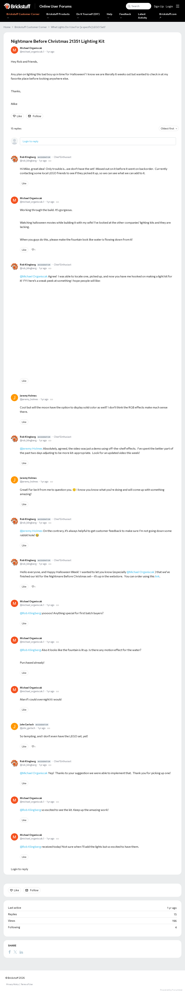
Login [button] (169, 6)
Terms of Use (27, 984)
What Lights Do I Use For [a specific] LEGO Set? (78, 27)
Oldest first (167, 128)
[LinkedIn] (21, 952)
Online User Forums (55, 6)
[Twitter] (15, 952)
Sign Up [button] (159, 6)
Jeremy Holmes (28, 395)
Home (7, 27)
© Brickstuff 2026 (15, 977)
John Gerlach (34, 724)
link (157, 576)
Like (19, 116)
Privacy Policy (12, 984)
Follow (37, 116)
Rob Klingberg (35, 157)
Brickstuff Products (58, 14)
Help (109, 14)
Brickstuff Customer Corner (23, 14)
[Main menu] (177, 6)
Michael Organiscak (31, 48)
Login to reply (30, 141)
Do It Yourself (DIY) (88, 14)
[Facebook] (9, 952)
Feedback (125, 14)
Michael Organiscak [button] (141, 572)
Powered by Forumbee (171, 989)
